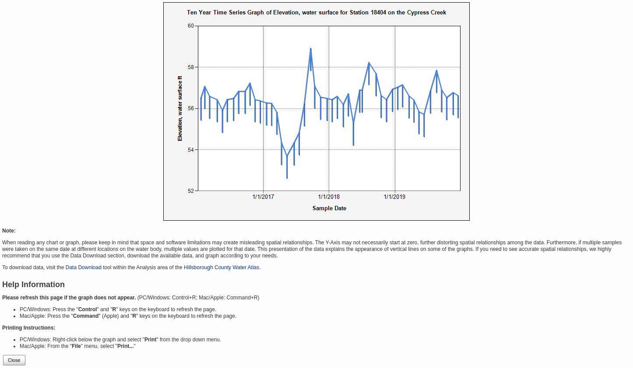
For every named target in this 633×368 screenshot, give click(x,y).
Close (14, 360)
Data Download (84, 267)
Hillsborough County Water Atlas (221, 267)
